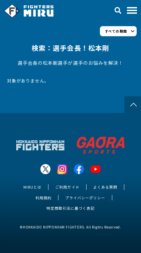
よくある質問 (105, 187)
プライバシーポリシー (85, 197)
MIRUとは (32, 187)
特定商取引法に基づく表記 (70, 208)
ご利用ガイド (67, 187)
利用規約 (43, 197)
